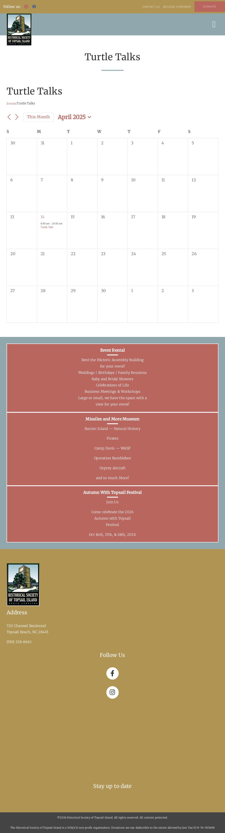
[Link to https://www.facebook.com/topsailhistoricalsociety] (112, 673)
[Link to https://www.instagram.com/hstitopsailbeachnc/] (112, 692)
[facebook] (34, 6)
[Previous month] (9, 117)
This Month (38, 116)
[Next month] (16, 117)
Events (12, 103)
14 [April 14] (43, 216)
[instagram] (26, 6)
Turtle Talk (47, 227)
